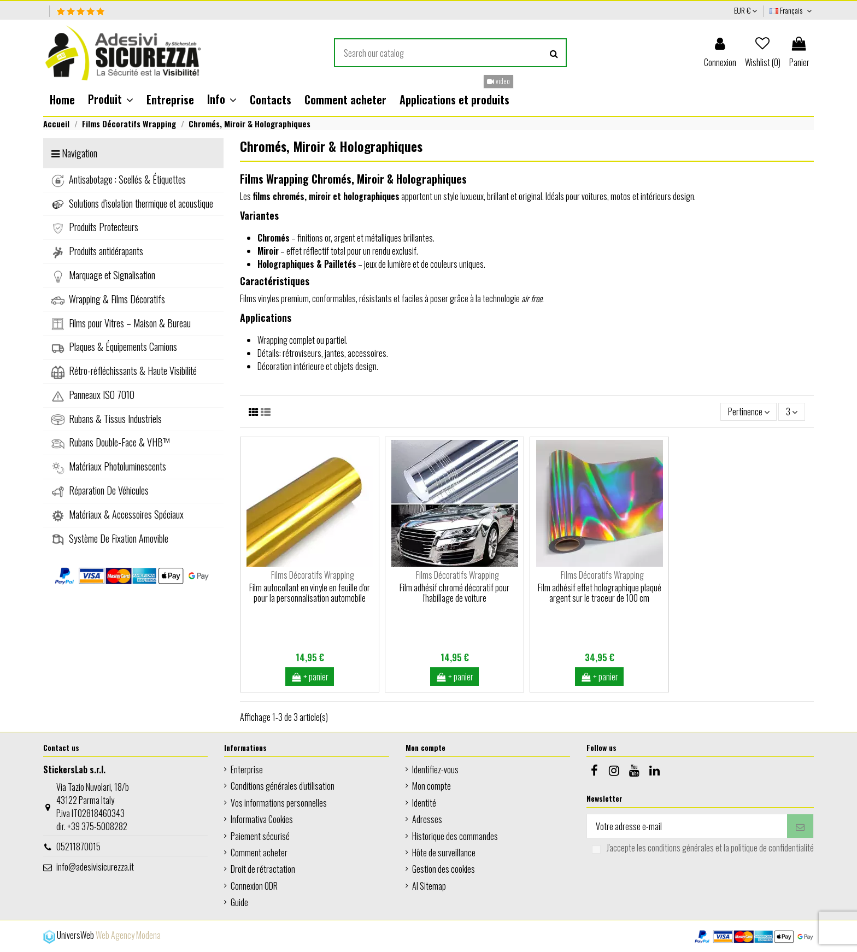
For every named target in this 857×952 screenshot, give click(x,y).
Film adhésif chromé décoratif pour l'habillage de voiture (454, 592)
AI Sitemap (429, 885)
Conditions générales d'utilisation (282, 785)
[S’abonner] (800, 826)
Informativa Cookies (262, 819)
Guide (239, 902)
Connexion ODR (254, 885)
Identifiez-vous (435, 769)
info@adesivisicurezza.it (95, 866)
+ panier (310, 676)
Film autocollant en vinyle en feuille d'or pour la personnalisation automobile (309, 592)
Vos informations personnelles (279, 802)
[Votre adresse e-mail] (687, 826)
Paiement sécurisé (260, 836)
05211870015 (78, 846)
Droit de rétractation (263, 868)
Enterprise (247, 769)
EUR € (745, 10)
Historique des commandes (455, 836)
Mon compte (431, 785)
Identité (424, 802)
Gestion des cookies (443, 868)
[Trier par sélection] (748, 411)
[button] (110, 99)
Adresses (427, 819)
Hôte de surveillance (444, 852)
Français (792, 10)
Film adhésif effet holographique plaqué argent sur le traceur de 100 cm (599, 592)
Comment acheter (259, 852)
